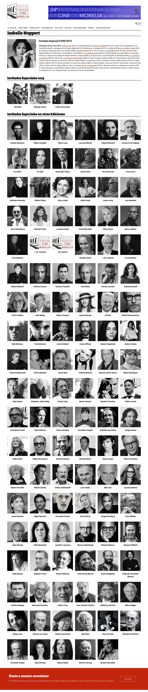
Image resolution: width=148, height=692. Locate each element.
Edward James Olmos (108, 373)
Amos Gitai (62, 373)
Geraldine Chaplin (85, 430)
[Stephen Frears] (40, 570)
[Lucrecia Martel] (85, 139)
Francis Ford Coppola (130, 143)
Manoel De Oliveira (130, 634)
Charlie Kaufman (17, 143)
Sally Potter (17, 459)
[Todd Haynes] (17, 570)
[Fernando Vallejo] (17, 659)
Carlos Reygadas (108, 574)
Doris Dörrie (85, 516)
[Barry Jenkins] (130, 226)
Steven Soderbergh (85, 545)
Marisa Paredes (17, 488)
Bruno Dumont (85, 401)
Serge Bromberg (108, 516)
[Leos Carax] (130, 168)
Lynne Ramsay (85, 315)
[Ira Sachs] (17, 168)
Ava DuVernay (108, 172)
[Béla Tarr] (108, 484)
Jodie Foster (85, 200)
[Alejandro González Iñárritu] (130, 570)
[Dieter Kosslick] (62, 427)
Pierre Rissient (40, 373)
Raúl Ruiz (85, 634)
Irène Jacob (63, 200)
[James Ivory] (85, 168)
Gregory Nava (130, 430)
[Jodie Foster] (85, 197)
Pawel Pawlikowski (17, 373)
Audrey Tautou (131, 344)
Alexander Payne (63, 172)
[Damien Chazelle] (62, 283)
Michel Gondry (40, 488)
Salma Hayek (62, 663)
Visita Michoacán (103, 28)
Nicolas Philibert (131, 545)
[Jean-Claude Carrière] (85, 602)
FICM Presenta (47, 28)
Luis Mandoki (130, 200)
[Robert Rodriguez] (130, 369)
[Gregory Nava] (130, 427)
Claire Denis (108, 229)
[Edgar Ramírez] (40, 513)
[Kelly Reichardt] (40, 542)
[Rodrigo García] (40, 103)
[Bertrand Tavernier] (40, 602)
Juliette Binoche (108, 143)
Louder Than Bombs (99, 46)
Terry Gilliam (130, 516)
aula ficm (59, 28)
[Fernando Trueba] (62, 513)
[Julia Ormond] (40, 659)
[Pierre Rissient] (40, 369)
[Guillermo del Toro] (108, 602)
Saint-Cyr (105, 58)
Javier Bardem (17, 516)
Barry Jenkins (130, 229)
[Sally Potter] (17, 455)
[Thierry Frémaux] (130, 455)
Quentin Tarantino (108, 401)
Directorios (23, 28)
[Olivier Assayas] (62, 312)
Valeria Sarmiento (62, 634)
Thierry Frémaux (131, 459)
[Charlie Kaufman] (17, 139)
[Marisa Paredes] (17, 484)
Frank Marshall (85, 229)
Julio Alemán (17, 545)
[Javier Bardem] (17, 513)
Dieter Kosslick (62, 430)
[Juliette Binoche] (108, 139)
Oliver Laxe (62, 143)
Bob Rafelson (17, 344)
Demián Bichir (85, 459)
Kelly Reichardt (40, 545)
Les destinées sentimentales (73, 58)
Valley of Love (66, 46)
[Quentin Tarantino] (108, 398)
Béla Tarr (108, 488)
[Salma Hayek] (62, 659)
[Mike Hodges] (130, 602)
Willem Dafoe (40, 200)
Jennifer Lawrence (63, 545)
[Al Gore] (108, 312)
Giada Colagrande (108, 344)
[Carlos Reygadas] (108, 570)
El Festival (12, 28)
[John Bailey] (40, 312)
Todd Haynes (17, 574)
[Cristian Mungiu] (17, 602)
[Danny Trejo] (62, 398)
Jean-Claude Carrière (85, 605)
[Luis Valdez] (85, 484)
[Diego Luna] (17, 630)
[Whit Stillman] (40, 427)
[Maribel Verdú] (40, 226)
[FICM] (18, 11)
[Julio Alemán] (17, 542)
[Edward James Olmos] (108, 369)
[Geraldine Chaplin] (85, 427)
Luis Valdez (85, 488)
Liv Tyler (40, 172)
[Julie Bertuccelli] (130, 283)
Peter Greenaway (63, 107)
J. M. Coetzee (40, 252)
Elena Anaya (108, 459)
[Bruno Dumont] (85, 398)
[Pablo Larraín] (130, 398)
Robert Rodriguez (130, 373)
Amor (55, 51)
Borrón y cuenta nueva (89, 65)
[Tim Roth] (17, 103)
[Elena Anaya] (108, 455)
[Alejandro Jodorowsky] (40, 398)
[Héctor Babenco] (62, 570)
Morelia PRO (35, 28)
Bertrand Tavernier (40, 605)
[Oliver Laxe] (62, 139)
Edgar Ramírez (40, 516)
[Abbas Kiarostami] (40, 455)
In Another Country (128, 48)
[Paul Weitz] (85, 283)
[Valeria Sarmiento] (62, 630)
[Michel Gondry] (40, 484)
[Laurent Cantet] (62, 226)
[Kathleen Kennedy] (17, 197)
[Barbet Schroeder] (108, 659)
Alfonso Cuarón (40, 286)
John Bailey (40, 315)
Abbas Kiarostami (40, 459)
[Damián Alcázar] (62, 455)
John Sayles (17, 401)
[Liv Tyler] (40, 168)
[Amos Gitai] (62, 369)
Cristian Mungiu (17, 605)
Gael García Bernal (85, 574)
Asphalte (127, 46)
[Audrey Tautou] (130, 340)
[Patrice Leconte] (108, 283)
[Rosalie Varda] (85, 254)
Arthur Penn (63, 605)
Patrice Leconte (107, 286)
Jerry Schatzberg (17, 229)
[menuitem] (12, 28)
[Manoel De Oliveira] (130, 630)
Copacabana (110, 51)
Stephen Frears (40, 574)
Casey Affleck (85, 344)
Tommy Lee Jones (40, 634)
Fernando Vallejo (17, 663)
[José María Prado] (17, 427)
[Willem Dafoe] (40, 197)
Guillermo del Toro (108, 605)
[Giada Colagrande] (108, 340)
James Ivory (85, 172)
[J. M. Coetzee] (40, 248)
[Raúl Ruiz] (85, 630)
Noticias (68, 28)
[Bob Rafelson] (17, 340)
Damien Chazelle (63, 286)
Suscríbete (128, 679)
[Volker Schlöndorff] (62, 484)
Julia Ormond (40, 663)
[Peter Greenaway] (62, 103)
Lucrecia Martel (85, 143)
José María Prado (17, 430)
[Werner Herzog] (85, 659)
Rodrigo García (40, 107)
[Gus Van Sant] (108, 630)
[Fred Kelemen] (40, 340)
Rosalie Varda (85, 258)
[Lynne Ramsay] (85, 312)
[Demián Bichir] (85, 455)
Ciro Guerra (63, 252)
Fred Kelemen (40, 344)
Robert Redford (17, 286)
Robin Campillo (40, 143)
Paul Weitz (85, 286)
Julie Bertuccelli (130, 286)
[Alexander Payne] (62, 168)
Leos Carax (130, 172)
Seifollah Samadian (108, 430)
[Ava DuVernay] (108, 168)
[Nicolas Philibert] (130, 542)
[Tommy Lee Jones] (40, 630)
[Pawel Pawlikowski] (17, 369)
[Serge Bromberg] (108, 513)
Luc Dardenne (17, 258)
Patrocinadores (79, 28)
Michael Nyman (107, 545)
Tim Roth (17, 107)
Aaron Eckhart (63, 344)
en (139, 23)
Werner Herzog (85, 663)
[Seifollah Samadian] (108, 427)
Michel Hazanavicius (130, 315)
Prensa (91, 28)
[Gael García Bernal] (85, 570)
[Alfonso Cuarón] (40, 283)
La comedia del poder (90, 53)
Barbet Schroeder (108, 663)
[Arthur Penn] (62, 602)
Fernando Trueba (63, 516)
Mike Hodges (130, 605)
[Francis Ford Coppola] (130, 139)
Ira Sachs (17, 172)
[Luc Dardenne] (17, 254)
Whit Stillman (40, 430)
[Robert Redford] (17, 283)
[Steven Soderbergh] (85, 542)
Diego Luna (17, 634)
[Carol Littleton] (17, 312)
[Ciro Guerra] (62, 248)
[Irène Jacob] (62, 197)
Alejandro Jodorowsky (40, 401)
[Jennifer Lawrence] (62, 542)
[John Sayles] (17, 398)
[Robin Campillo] (40, 139)
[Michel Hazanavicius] (130, 312)
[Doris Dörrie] (85, 513)
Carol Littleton (17, 315)
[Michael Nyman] (108, 542)
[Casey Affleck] (85, 340)
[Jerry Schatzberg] (17, 226)
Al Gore (108, 315)
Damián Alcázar (62, 459)
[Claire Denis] (108, 226)
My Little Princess (83, 51)
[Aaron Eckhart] (62, 340)
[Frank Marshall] (85, 226)
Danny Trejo (63, 401)
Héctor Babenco (62, 574)
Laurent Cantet (63, 229)
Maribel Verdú (40, 229)
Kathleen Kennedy (17, 200)
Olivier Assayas (62, 315)
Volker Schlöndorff (63, 488)
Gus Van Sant (107, 634)
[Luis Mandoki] (130, 197)
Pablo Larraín (130, 401)
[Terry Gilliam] (130, 513)
